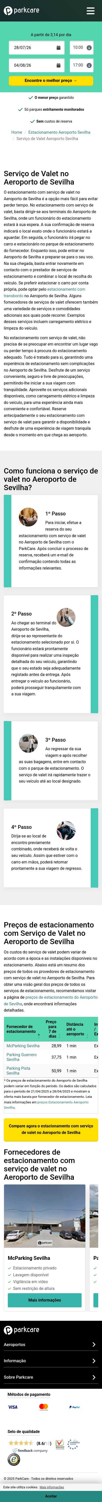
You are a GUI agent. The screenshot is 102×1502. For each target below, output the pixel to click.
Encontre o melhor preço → (51, 80)
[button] (38, 1029)
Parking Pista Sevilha (18, 1071)
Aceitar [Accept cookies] (51, 1496)
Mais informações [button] (52, 1487)
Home (16, 132)
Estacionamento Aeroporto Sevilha (59, 132)
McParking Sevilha (23, 1045)
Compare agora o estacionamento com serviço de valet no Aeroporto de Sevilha (51, 1129)
